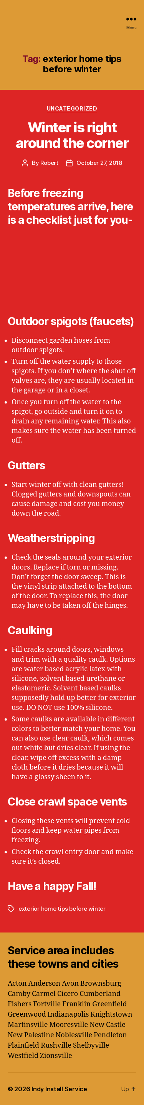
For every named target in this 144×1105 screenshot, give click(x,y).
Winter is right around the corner (72, 135)
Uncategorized (72, 108)
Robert (49, 162)
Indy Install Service (59, 1089)
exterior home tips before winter (62, 908)
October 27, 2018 (99, 162)
